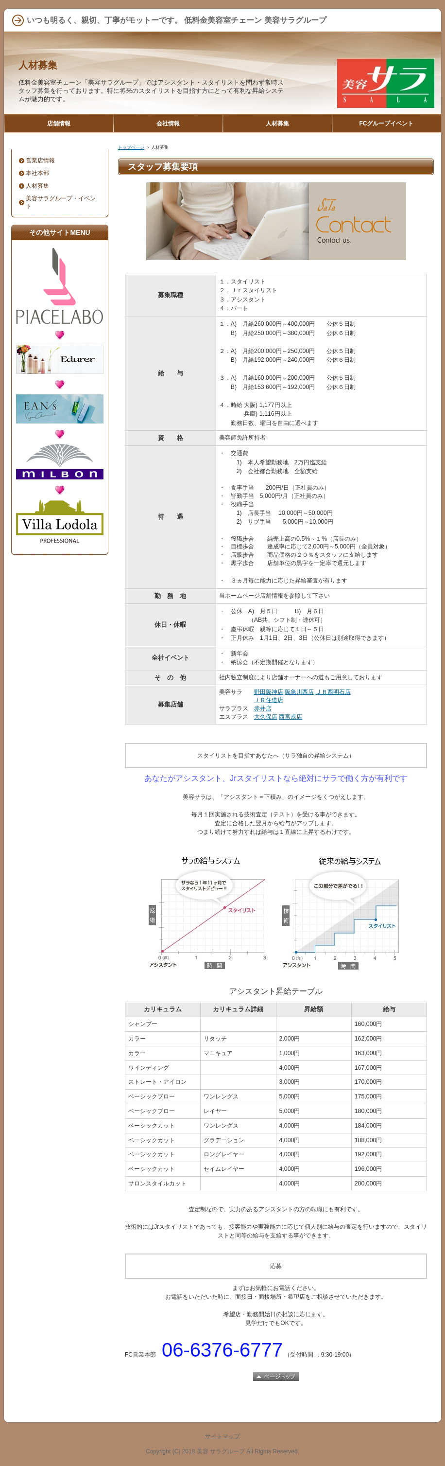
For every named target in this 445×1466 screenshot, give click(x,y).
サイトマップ (222, 1436)
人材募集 (37, 65)
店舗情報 (58, 123)
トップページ (131, 147)
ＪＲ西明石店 (333, 692)
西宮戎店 (290, 716)
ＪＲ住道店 (268, 700)
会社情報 (168, 123)
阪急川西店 (299, 692)
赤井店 (263, 708)
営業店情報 (40, 160)
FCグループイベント (386, 123)
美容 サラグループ (221, 1451)
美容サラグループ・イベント (61, 202)
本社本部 (37, 173)
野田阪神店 (268, 692)
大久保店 (265, 716)
